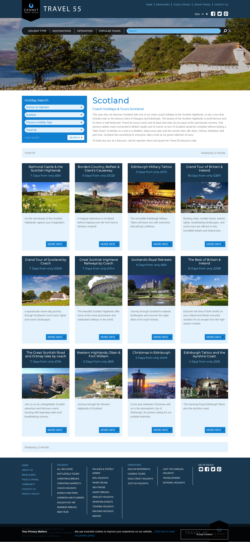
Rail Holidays (100, 478)
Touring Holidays (103, 506)
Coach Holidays (66, 488)
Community (28, 484)
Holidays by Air (66, 502)
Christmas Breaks (68, 478)
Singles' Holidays (102, 497)
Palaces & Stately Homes (103, 471)
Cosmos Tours (136, 474)
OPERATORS (85, 30)
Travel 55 (30, 152)
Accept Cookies (204, 534)
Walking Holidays (103, 511)
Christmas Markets (69, 483)
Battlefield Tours (68, 474)
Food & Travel (181, 4)
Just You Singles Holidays (173, 471)
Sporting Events (102, 502)
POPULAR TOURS (109, 30)
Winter (96, 516)
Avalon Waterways (139, 469)
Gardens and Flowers (70, 497)
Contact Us (221, 4)
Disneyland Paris (67, 493)
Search (74, 137)
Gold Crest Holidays (140, 478)
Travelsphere (171, 478)
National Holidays (174, 482)
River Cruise (100, 482)
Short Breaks (100, 492)
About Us (27, 470)
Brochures (163, 4)
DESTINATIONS (61, 30)
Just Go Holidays (138, 483)
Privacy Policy (31, 494)
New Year (63, 512)
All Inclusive (65, 469)
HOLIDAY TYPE (37, 30)
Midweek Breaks (67, 507)
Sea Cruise (98, 487)
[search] (225, 30)
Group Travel (202, 4)
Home (149, 4)
